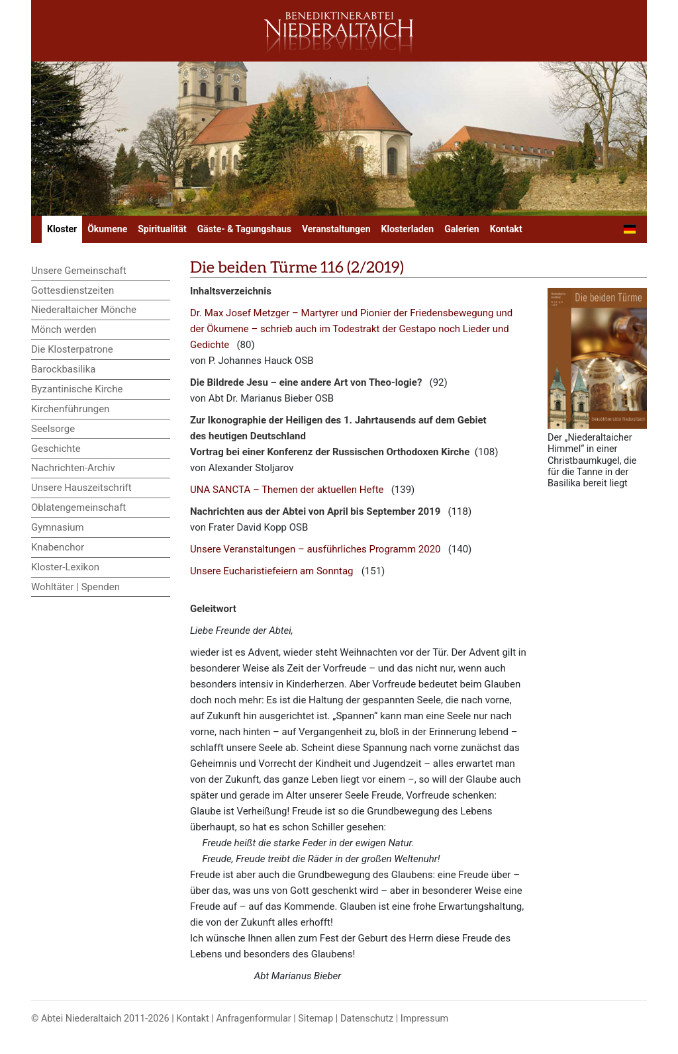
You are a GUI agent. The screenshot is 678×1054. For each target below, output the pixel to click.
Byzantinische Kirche (76, 389)
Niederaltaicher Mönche (83, 310)
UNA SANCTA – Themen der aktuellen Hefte (287, 490)
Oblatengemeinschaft (78, 507)
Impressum (424, 1018)
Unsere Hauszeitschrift (81, 488)
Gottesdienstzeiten (72, 290)
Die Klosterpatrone (72, 349)
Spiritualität (162, 229)
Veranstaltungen (336, 229)
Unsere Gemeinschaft (78, 271)
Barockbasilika (63, 369)
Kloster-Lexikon (65, 567)
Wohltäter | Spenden (75, 587)
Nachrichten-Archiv (73, 468)
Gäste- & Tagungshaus (244, 229)
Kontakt (506, 229)
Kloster (62, 229)
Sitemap (315, 1018)
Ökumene (107, 229)
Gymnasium (57, 527)
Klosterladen (407, 229)
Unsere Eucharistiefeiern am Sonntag (271, 571)
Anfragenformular (253, 1018)
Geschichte (56, 449)
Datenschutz (366, 1018)
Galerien (461, 229)
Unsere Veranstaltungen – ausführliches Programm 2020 (315, 549)
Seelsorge (53, 429)
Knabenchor (57, 547)
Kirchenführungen (70, 409)
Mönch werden (64, 329)
